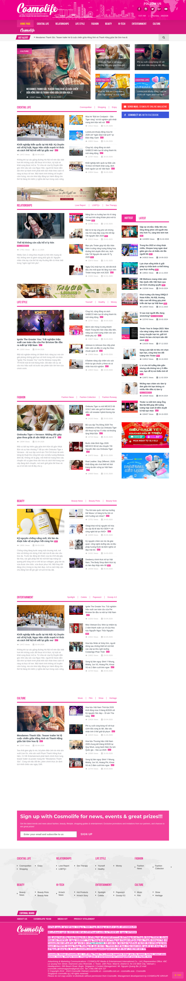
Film (91, 698)
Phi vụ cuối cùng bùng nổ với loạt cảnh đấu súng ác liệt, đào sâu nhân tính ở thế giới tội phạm (100, 729)
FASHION (95, 23)
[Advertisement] (76, 385)
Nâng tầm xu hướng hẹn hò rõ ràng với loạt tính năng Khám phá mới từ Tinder (100, 217)
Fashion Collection (88, 397)
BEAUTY (108, 23)
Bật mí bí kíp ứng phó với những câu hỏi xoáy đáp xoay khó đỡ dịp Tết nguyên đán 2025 (99, 233)
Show (100, 698)
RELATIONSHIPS (62, 23)
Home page (25, 23)
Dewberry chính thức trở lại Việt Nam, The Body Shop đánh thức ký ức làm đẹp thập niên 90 (100, 562)
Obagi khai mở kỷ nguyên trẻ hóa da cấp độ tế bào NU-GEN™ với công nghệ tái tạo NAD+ (99, 529)
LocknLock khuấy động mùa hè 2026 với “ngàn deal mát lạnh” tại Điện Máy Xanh (99, 135)
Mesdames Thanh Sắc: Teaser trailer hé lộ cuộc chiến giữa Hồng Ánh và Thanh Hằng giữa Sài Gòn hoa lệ (39, 738)
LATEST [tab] (142, 218)
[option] (96, 37)
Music (80, 698)
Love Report (80, 205)
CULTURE (156, 23)
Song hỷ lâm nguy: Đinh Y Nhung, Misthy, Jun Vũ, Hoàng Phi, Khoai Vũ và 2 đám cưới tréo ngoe (100, 665)
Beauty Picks (94, 501)
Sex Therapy (111, 205)
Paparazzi (97, 597)
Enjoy (114, 107)
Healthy (101, 302)
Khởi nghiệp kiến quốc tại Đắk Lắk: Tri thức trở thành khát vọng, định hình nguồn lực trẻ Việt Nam (100, 166)
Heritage (113, 698)
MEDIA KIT (62, 919)
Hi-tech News (62, 893)
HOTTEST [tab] (129, 218)
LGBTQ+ (96, 205)
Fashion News (67, 397)
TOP (178, 975)
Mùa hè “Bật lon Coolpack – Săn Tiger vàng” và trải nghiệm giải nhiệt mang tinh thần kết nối (100, 119)
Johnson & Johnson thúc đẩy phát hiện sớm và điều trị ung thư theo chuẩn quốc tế (100, 348)
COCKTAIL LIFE (43, 23)
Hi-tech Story (82, 895)
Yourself (88, 302)
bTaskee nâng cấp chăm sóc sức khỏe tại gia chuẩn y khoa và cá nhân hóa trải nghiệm (99, 364)
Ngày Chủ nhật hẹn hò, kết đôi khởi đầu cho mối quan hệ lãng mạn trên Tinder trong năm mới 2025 (100, 270)
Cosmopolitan (86, 107)
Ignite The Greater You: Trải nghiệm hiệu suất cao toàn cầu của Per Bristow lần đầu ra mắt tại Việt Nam (80, 37)
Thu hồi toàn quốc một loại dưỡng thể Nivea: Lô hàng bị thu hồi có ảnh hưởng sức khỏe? (100, 513)
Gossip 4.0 (112, 597)
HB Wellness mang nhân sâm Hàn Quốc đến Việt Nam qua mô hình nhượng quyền (153, 282)
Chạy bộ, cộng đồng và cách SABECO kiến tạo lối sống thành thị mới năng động (100, 150)
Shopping (102, 107)
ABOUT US (22, 919)
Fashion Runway (109, 397)
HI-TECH (121, 23)
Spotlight (71, 597)
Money (114, 302)
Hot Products (82, 892)
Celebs (84, 597)
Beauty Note (111, 501)
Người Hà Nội (97, 943)
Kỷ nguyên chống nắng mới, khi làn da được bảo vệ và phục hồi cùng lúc (37, 539)
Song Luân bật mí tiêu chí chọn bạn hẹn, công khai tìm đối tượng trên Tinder (154, 353)
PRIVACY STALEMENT (84, 919)
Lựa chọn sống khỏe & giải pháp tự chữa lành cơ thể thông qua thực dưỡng (154, 266)
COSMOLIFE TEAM (42, 919)
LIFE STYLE (80, 23)
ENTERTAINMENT (139, 23)
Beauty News (77, 501)
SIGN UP (86, 834)
